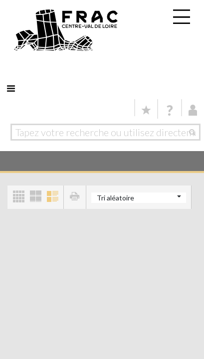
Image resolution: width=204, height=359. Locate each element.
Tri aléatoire (115, 197)
